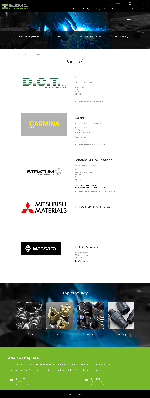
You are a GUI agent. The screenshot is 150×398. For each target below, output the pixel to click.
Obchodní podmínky (120, 9)
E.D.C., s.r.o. (77, 394)
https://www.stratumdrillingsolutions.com (91, 187)
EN (142, 4)
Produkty (96, 9)
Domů (66, 9)
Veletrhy (86, 9)
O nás (106, 9)
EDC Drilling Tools (15, 7)
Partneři (135, 9)
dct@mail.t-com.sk (82, 98)
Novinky (76, 9)
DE (147, 4)
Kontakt (145, 9)
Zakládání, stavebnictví (90, 37)
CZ (138, 4)
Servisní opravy (121, 37)
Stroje (60, 37)
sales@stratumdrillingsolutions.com (89, 185)
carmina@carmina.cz (83, 141)
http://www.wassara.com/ (84, 261)
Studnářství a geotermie (29, 37)
